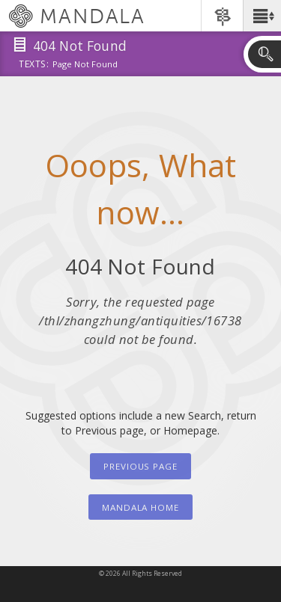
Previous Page (140, 466)
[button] (262, 15)
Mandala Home (140, 507)
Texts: (34, 65)
